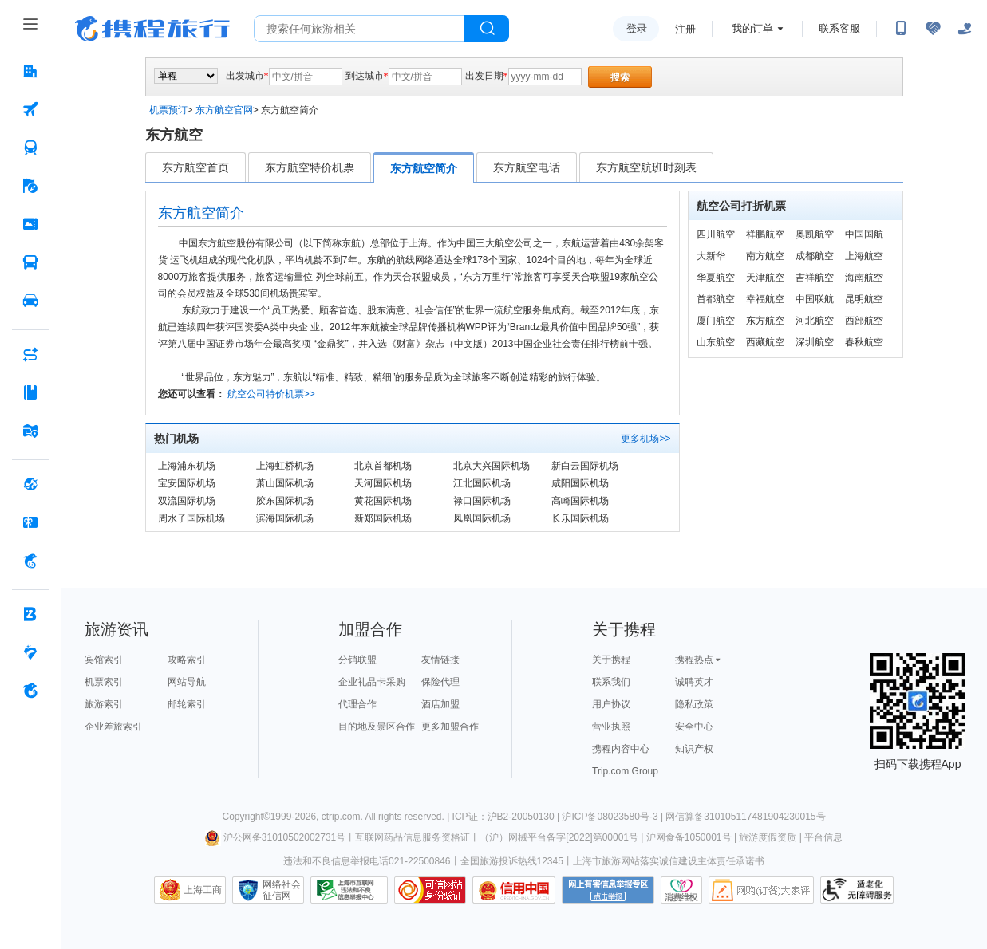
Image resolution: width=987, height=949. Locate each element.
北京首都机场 (383, 465)
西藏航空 (765, 342)
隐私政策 (694, 704)
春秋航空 (864, 342)
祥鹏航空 (765, 234)
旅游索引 (104, 704)
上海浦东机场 (186, 465)
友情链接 (440, 659)
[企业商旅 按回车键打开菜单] (30, 614)
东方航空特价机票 (309, 167)
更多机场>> (645, 438)
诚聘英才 (694, 681)
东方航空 (765, 320)
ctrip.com (341, 816)
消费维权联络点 (681, 890)
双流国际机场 (186, 500)
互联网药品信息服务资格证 (412, 837)
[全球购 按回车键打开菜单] (30, 484)
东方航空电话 (526, 167)
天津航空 (765, 277)
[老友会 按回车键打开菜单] (30, 652)
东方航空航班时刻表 (646, 167)
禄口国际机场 (482, 500)
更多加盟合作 (450, 726)
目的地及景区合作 (376, 726)
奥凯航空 (815, 234)
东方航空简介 (423, 168)
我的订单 (752, 28)
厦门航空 (716, 320)
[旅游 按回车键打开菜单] (30, 186)
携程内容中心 (620, 748)
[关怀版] (965, 29)
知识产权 (694, 748)
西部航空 (864, 320)
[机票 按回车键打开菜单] (30, 109)
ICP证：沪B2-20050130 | (507, 816)
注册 (685, 29)
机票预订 (168, 110)
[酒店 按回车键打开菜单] (30, 71)
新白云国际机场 (584, 465)
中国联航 (815, 299)
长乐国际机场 (580, 518)
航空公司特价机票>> (271, 394)
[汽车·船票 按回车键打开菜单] (30, 262)
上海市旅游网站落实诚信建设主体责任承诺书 (668, 861)
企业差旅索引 (113, 726)
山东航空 (716, 342)
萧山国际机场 (285, 483)
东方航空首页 (195, 167)
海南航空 (864, 277)
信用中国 (513, 890)
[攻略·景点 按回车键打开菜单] (30, 392)
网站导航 (187, 681)
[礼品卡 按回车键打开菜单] (30, 522)
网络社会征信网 (282, 890)
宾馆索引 (104, 659)
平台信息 (823, 837)
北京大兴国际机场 (491, 465)
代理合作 (357, 704)
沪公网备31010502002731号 (275, 837)
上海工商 (203, 890)
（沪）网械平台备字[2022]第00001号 (559, 837)
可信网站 (430, 890)
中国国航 (864, 234)
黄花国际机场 (383, 500)
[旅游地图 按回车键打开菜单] (30, 430)
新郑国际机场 (383, 518)
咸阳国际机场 (580, 483)
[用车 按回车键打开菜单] (30, 300)
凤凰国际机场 (482, 518)
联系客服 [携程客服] (839, 28)
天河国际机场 (383, 483)
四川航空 (716, 234)
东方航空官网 (224, 110)
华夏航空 (716, 277)
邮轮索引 (187, 704)
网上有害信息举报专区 (608, 890)
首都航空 (716, 299)
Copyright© (246, 816)
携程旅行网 (152, 28)
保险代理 (440, 681)
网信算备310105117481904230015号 (745, 816)
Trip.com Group (625, 771)
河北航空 (815, 320)
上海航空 (864, 256)
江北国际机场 (482, 483)
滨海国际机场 (285, 518)
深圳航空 (815, 342)
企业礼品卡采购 (371, 681)
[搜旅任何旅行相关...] (359, 29)
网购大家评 (761, 890)
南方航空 (765, 256)
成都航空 (815, 256)
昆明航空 (864, 299)
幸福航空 (765, 299)
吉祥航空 (815, 277)
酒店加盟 (440, 704)
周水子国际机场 (191, 518)
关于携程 (611, 659)
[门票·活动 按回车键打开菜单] (30, 224)
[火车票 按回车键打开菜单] (30, 147)
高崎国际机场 (580, 500)
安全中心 (694, 726)
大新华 (711, 256)
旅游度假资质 (767, 837)
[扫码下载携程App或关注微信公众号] (901, 28)
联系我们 (611, 681)
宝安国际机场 (186, 483)
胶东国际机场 (285, 500)
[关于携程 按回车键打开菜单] (30, 690)
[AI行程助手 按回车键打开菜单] (30, 354)
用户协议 (611, 704)
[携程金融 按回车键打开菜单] (30, 560)
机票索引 (104, 681)
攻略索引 (187, 659)
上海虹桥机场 (285, 465)
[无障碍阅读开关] (933, 29)
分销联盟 (357, 659)
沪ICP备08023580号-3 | (613, 816)
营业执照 (611, 726)
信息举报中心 (349, 890)
